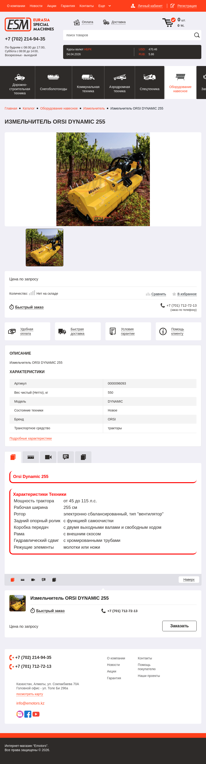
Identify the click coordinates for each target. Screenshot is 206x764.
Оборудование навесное (59, 108)
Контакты (145, 658)
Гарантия (114, 678)
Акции (111, 671)
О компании (116, 658)
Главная (11, 108)
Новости (113, 665)
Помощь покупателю (147, 667)
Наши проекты (149, 676)
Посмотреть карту (29, 694)
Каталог (29, 108)
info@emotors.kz (30, 703)
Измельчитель (94, 108)
